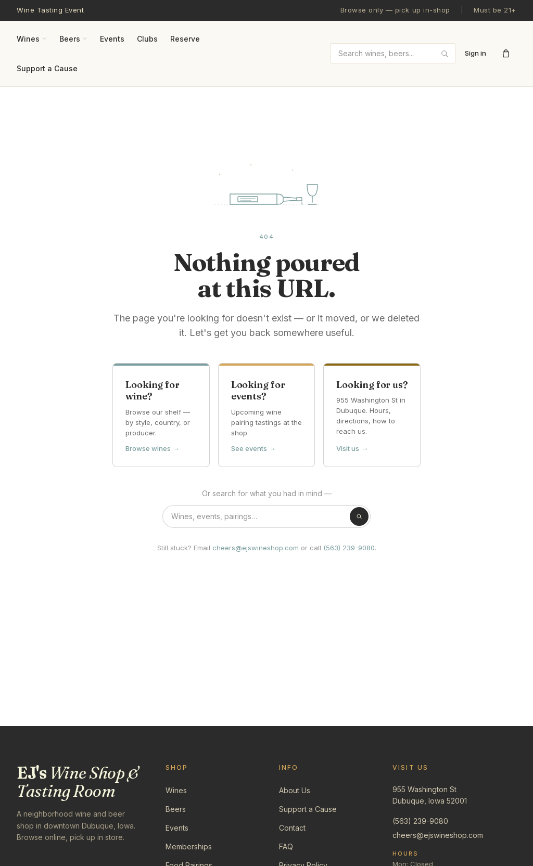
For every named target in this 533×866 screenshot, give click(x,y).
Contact (292, 827)
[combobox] (393, 53)
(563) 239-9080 (349, 548)
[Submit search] (444, 53)
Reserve (185, 38)
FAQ (286, 846)
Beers (73, 38)
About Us (294, 790)
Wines (32, 38)
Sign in (475, 53)
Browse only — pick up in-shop (395, 10)
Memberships (189, 846)
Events (112, 38)
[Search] (359, 516)
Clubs (147, 38)
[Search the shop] (266, 516)
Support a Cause (47, 68)
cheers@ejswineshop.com (255, 548)
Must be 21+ (495, 10)
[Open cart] (506, 53)
